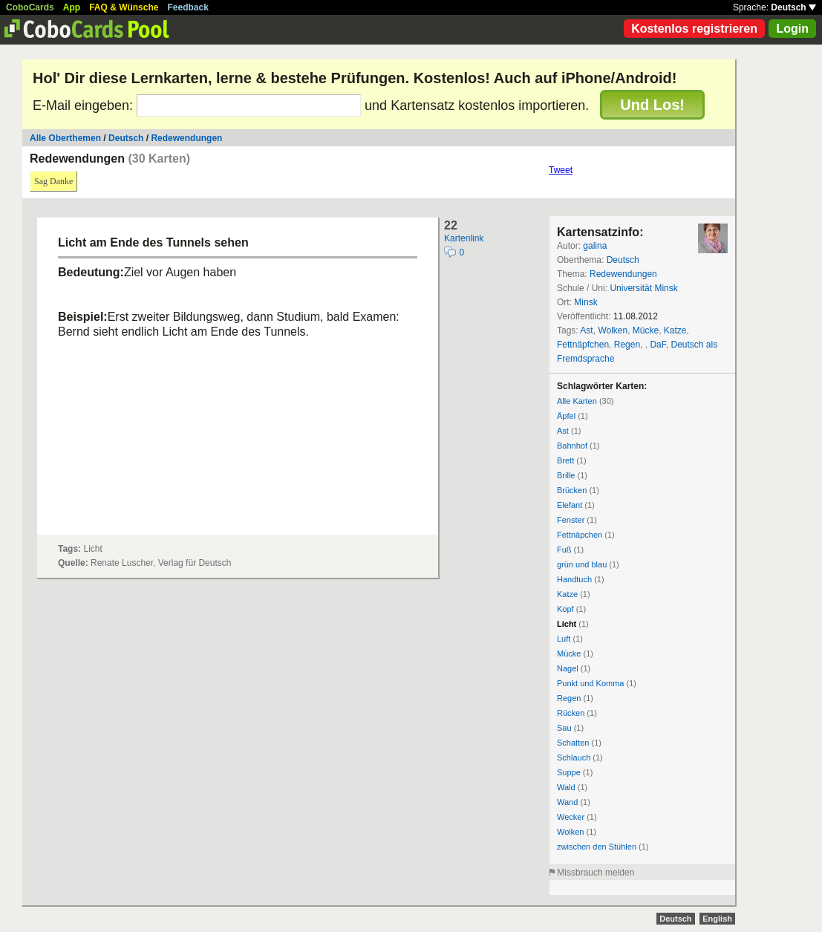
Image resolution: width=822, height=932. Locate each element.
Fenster (570, 519)
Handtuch (574, 579)
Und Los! (652, 105)
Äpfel (566, 415)
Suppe (569, 772)
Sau (564, 727)
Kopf (565, 609)
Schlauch (573, 757)
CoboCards (30, 7)
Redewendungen (186, 138)
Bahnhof (572, 445)
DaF (657, 344)
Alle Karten (577, 401)
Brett (565, 460)
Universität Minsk (643, 288)
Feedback (188, 7)
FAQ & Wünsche (123, 7)
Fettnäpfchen (583, 344)
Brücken (572, 490)
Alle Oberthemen (65, 138)
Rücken (570, 712)
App (71, 7)
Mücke (646, 330)
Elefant (569, 505)
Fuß (564, 549)
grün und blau (582, 564)
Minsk (585, 302)
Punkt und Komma (590, 683)
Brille (566, 475)
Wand (567, 802)
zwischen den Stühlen (596, 846)
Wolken (612, 330)
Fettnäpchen (579, 534)
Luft (563, 638)
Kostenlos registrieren (694, 28)
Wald (566, 787)
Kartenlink (463, 238)
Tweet (561, 170)
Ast (586, 330)
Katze (675, 330)
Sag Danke (53, 181)
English (717, 918)
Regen (627, 344)
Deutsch (793, 7)
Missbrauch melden (595, 872)
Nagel (567, 668)
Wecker (570, 816)
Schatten (573, 742)
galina (595, 246)
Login (792, 28)
